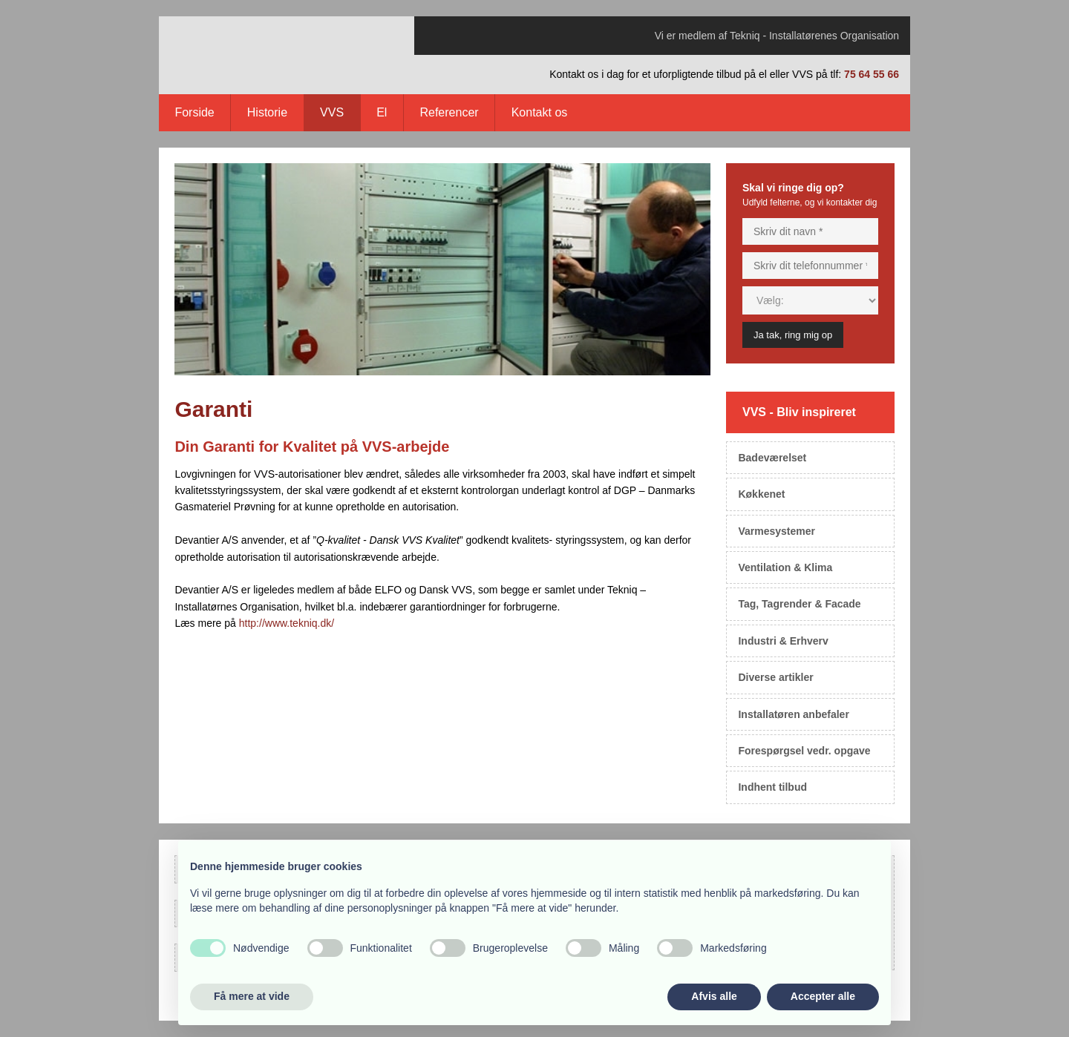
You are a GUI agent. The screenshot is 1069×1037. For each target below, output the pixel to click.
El (381, 112)
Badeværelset (772, 458)
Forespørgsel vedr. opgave (804, 751)
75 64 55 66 (871, 74)
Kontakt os (539, 112)
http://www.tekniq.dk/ (286, 623)
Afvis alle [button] (713, 996)
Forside (194, 112)
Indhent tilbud (772, 787)
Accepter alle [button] (823, 996)
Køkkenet (761, 494)
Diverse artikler (775, 677)
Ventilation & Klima (785, 567)
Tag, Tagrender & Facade (799, 604)
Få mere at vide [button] (252, 996)
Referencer (448, 112)
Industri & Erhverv (783, 641)
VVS (332, 112)
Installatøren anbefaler (793, 714)
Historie (267, 112)
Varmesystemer (776, 531)
